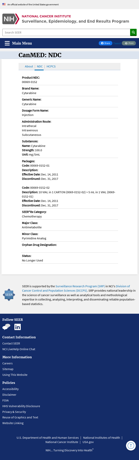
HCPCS (51, 66)
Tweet (117, 43)
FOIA (5, 400)
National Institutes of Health (101, 437)
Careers (7, 363)
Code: (26, 165)
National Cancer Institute (61, 442)
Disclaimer (9, 395)
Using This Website (14, 375)
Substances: (30, 141)
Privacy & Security (14, 412)
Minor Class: (30, 234)
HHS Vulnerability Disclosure (21, 406)
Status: (26, 256)
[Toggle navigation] (18, 43)
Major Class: (30, 223)
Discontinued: (31, 179)
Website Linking (12, 423)
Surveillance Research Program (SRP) (80, 286)
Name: (26, 146)
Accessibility (10, 389)
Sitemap (7, 369)
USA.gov (88, 442)
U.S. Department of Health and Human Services (48, 437)
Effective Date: (31, 174)
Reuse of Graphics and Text (20, 417)
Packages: (28, 161)
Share (106, 43)
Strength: (28, 150)
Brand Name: (30, 88)
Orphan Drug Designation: (39, 245)
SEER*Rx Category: (34, 212)
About (29, 66)
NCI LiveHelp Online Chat (18, 349)
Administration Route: (36, 121)
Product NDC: (31, 77)
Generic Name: (31, 99)
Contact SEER (11, 343)
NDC (40, 66)
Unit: (25, 154)
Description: (30, 170)
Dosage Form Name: (35, 110)
